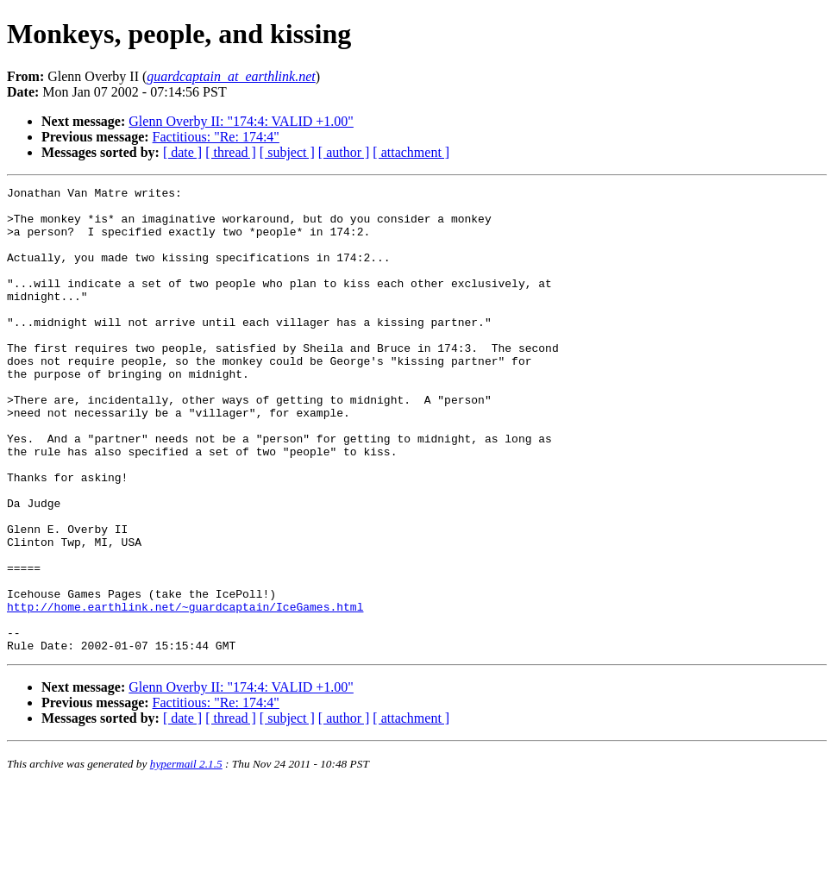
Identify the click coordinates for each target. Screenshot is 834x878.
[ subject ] (287, 152)
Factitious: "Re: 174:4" (216, 136)
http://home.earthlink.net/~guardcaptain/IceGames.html (185, 691)
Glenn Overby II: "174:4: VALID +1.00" (241, 121)
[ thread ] (230, 152)
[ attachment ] (411, 152)
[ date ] (182, 152)
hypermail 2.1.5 (186, 856)
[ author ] (344, 152)
